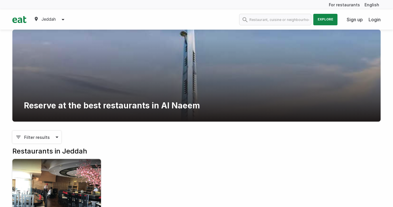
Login (375, 19)
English (372, 4)
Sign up (355, 19)
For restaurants (344, 4)
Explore (325, 19)
